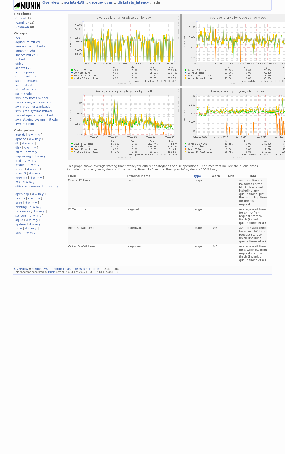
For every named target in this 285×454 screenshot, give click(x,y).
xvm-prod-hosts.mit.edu (32, 106)
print (18, 202)
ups (18, 232)
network (21, 177)
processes (22, 211)
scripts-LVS (74, 2)
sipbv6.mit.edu (26, 89)
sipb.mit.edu (24, 85)
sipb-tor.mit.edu (27, 80)
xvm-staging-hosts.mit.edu (35, 115)
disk (18, 147)
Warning (21, 22)
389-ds (20, 134)
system (20, 224)
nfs (17, 182)
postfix (20, 198)
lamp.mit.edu (25, 50)
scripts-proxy (24, 72)
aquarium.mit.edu (28, 42)
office (19, 63)
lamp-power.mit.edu (30, 46)
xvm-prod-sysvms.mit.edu (34, 111)
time (18, 228)
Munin (51, 271)
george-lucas (101, 2)
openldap (22, 194)
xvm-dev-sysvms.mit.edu (33, 102)
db (17, 143)
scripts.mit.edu (26, 76)
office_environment (29, 186)
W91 (18, 37)
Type (197, 176)
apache (20, 139)
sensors (21, 215)
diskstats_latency (134, 2)
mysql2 (20, 173)
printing (21, 207)
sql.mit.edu (23, 93)
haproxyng (23, 156)
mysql (19, 169)
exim (19, 152)
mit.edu (21, 59)
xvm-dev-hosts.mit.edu (32, 98)
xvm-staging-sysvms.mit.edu (36, 119)
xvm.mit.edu (24, 124)
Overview (51, 2)
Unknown (22, 27)
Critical (20, 18)
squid (19, 220)
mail (18, 160)
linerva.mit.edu (26, 55)
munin (20, 165)
